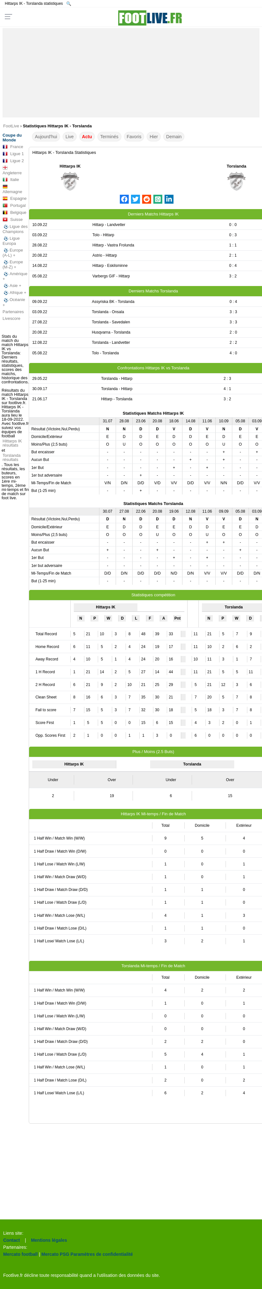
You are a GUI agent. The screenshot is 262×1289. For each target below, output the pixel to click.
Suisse (13, 219)
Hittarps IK (70, 166)
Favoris (134, 136)
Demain (173, 136)
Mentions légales (49, 1240)
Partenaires (13, 311)
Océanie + (14, 302)
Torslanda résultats (11, 457)
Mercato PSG (55, 1254)
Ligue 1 (13, 153)
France (13, 146)
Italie (11, 179)
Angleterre (12, 170)
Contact (11, 1240)
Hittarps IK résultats (12, 443)
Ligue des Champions (15, 229)
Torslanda (236, 166)
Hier (154, 136)
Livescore (11, 318)
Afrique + (14, 292)
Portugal (14, 205)
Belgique (15, 212)
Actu (87, 136)
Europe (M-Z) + (13, 264)
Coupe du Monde (12, 137)
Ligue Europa (11, 241)
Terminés (109, 136)
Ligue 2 (13, 160)
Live (70, 136)
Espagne (15, 198)
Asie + (12, 285)
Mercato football (20, 1254)
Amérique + (15, 276)
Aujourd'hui (46, 136)
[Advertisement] (131, 72)
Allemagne (12, 189)
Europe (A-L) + (13, 253)
